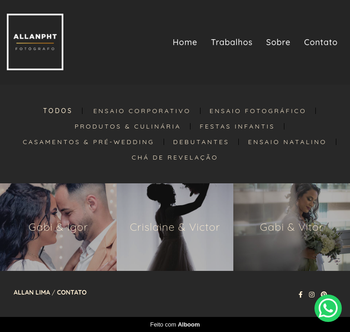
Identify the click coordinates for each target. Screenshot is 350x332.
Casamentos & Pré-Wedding (88, 142)
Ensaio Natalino (287, 142)
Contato (321, 42)
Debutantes (201, 142)
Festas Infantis (237, 126)
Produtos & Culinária (128, 126)
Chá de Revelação (175, 157)
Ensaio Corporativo (142, 111)
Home (185, 42)
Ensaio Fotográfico (258, 111)
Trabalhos (232, 42)
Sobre (278, 42)
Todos (58, 111)
